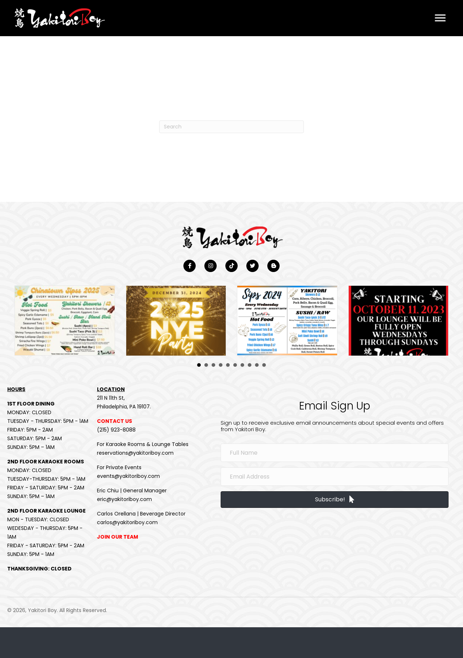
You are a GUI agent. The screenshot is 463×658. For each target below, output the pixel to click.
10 (264, 366)
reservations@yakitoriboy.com (135, 453)
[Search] (231, 126)
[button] (440, 18)
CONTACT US (114, 421)
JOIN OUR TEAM (117, 537)
